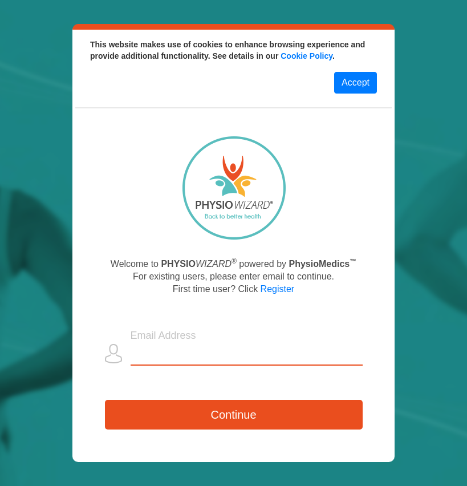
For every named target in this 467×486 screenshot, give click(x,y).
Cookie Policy (306, 55)
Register (278, 289)
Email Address (163, 335)
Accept (355, 82)
